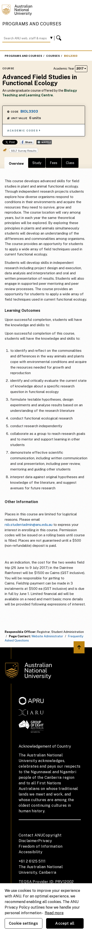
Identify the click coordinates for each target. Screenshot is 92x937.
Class (70, 163)
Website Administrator (47, 636)
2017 (81, 68)
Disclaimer (28, 841)
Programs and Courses (31, 23)
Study (36, 163)
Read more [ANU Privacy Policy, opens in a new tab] (54, 913)
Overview (16, 163)
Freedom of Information (41, 846)
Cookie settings (23, 923)
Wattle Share (44, 142)
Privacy (45, 841)
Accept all (64, 923)
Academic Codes (24, 130)
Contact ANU (31, 835)
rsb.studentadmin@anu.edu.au (28, 525)
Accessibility (30, 852)
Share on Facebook (27, 142)
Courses (53, 55)
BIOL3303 (71, 55)
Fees (53, 163)
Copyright (52, 835)
